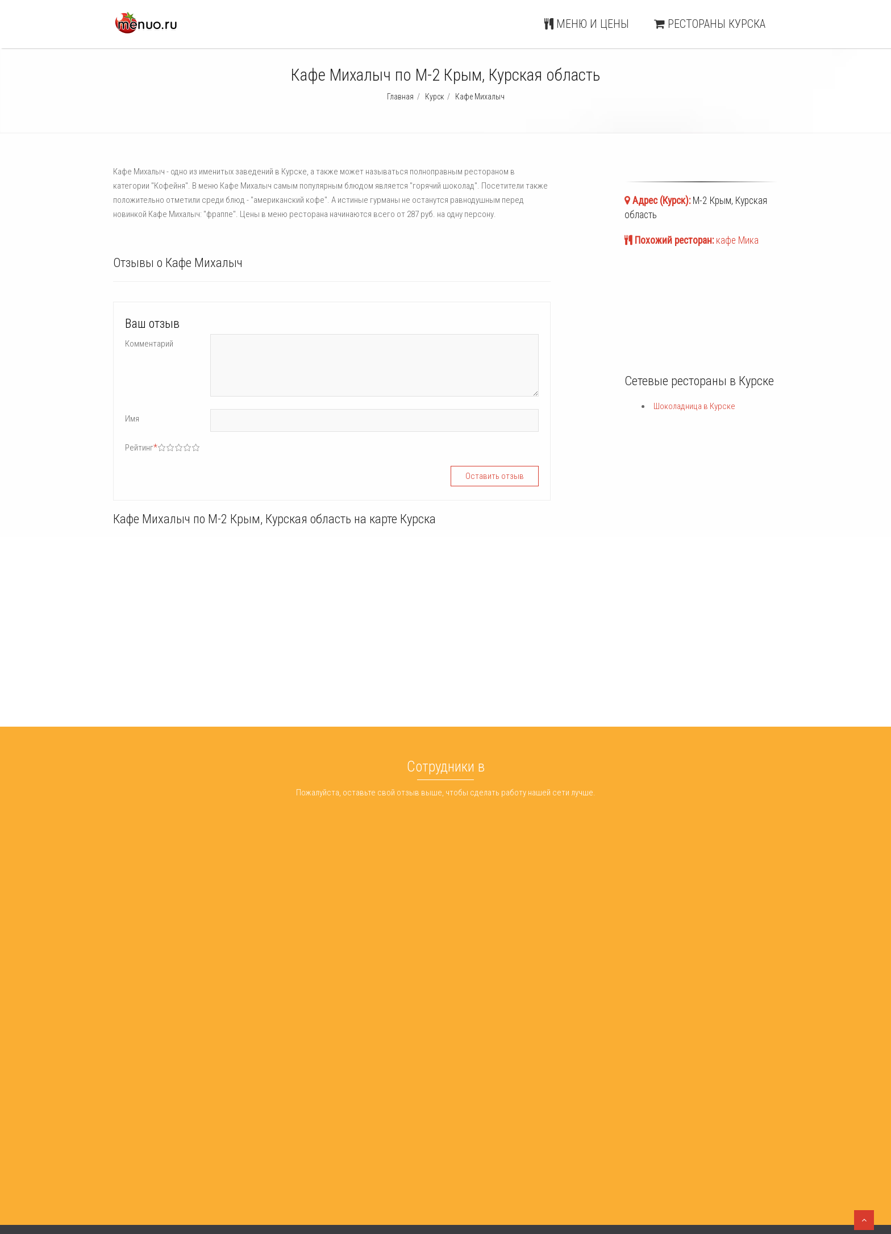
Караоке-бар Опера (301, 1123)
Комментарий (149, 344)
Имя (132, 419)
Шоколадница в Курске (694, 406)
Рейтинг (141, 447)
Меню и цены (586, 24)
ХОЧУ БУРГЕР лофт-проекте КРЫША (329, 1137)
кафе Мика (737, 240)
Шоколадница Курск (455, 1094)
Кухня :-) (280, 1108)
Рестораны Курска (709, 24)
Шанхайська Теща (297, 1094)
